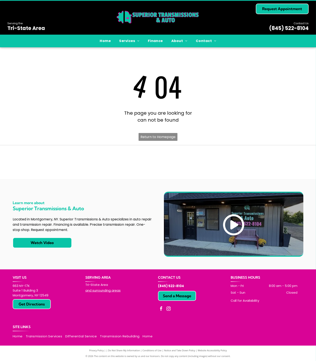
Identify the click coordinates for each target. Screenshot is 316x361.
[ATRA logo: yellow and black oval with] (61, 162)
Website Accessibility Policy (212, 350)
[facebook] (161, 309)
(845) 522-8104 (289, 28)
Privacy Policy (96, 350)
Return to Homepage (158, 136)
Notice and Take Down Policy (179, 350)
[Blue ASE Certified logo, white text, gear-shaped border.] (158, 162)
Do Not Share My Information (124, 350)
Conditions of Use (152, 350)
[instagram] (168, 309)
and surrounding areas (103, 290)
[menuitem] (105, 41)
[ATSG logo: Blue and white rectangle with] (254, 162)
